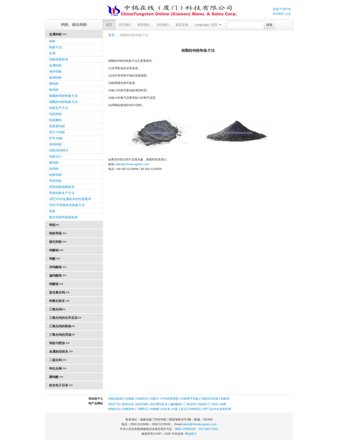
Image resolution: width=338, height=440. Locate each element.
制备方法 (55, 47)
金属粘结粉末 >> (61, 351)
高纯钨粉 (55, 144)
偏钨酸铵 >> (57, 275)
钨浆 (52, 211)
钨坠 (175, 408)
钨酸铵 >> (56, 284)
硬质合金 (128, 404)
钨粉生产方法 (58, 108)
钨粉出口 (55, 156)
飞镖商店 (142, 408)
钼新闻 (225, 398)
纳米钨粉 (55, 71)
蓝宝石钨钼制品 (191, 408)
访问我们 (163, 25)
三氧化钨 (190, 404)
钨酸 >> (54, 259)
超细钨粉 (55, 77)
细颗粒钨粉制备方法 (63, 102)
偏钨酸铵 (176, 404)
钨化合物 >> (57, 368)
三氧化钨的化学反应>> (65, 318)
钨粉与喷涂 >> (59, 343)
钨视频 (129, 398)
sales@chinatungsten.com (132, 164)
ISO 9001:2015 (208, 428)
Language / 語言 (208, 25)
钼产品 (207, 408)
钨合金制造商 (222, 408)
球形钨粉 (55, 181)
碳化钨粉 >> (57, 242)
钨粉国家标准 (58, 59)
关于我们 (125, 25)
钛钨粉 (54, 169)
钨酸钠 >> (56, 250)
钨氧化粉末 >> (59, 301)
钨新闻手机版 (190, 398)
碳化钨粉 (142, 404)
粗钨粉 (54, 90)
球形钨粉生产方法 (61, 193)
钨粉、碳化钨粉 (74, 24)
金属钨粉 (55, 65)
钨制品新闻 (116, 398)
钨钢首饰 (128, 408)
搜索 (269, 25)
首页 (109, 25)
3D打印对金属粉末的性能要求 (70, 199)
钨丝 (215, 404)
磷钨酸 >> (56, 377)
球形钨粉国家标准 (61, 187)
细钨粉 (54, 84)
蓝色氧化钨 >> (59, 292)
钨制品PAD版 (209, 398)
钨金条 (165, 408)
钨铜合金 (114, 408)
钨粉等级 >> (57, 233)
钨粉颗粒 (55, 120)
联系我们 (144, 25)
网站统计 (190, 433)
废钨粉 (54, 162)
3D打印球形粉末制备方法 (67, 205)
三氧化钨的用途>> (62, 335)
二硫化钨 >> (57, 360)
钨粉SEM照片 (59, 150)
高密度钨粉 (57, 126)
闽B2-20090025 (185, 428)
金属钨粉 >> (57, 34)
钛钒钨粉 (55, 175)
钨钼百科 (142, 398)
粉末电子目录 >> (61, 385)
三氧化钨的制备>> (62, 326)
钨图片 (154, 398)
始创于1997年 (282, 9)
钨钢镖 (154, 408)
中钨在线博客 (170, 398)
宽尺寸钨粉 (57, 132)
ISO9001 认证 (282, 13)
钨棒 (223, 404)
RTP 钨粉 (56, 138)
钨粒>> (54, 225)
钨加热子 (204, 404)
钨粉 (52, 41)
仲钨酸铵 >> (57, 267)
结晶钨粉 (55, 114)
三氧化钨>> (57, 309)
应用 (52, 53)
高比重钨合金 (159, 404)
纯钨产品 (114, 404)
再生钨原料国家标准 (63, 217)
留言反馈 (182, 25)
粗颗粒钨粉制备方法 (63, 96)
